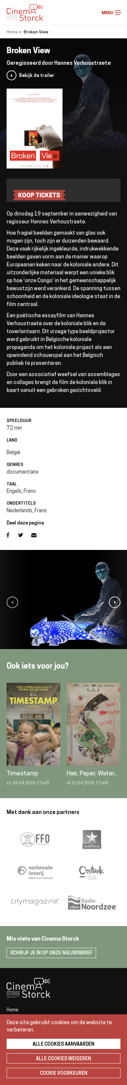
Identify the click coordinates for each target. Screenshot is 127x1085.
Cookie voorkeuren (64, 1073)
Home (12, 32)
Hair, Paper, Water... (92, 774)
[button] (12, 602)
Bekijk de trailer (36, 75)
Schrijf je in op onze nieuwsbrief (51, 953)
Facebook (12, 535)
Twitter (24, 535)
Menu (118, 12)
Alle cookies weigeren (63, 1059)
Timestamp (22, 774)
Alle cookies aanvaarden (63, 1044)
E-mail (37, 535)
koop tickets (39, 196)
